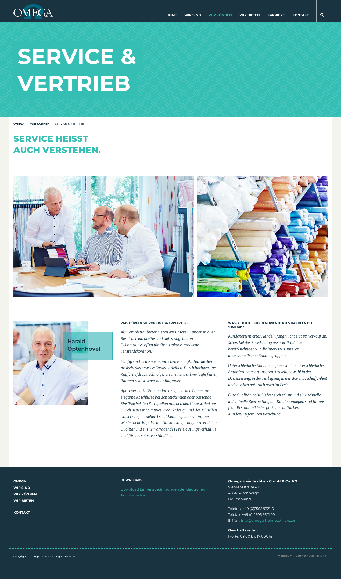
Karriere (276, 15)
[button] (322, 11)
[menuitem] (172, 16)
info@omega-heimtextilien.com (269, 520)
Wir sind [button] (192, 15)
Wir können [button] (220, 15)
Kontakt (300, 15)
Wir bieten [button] (249, 15)
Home (171, 15)
